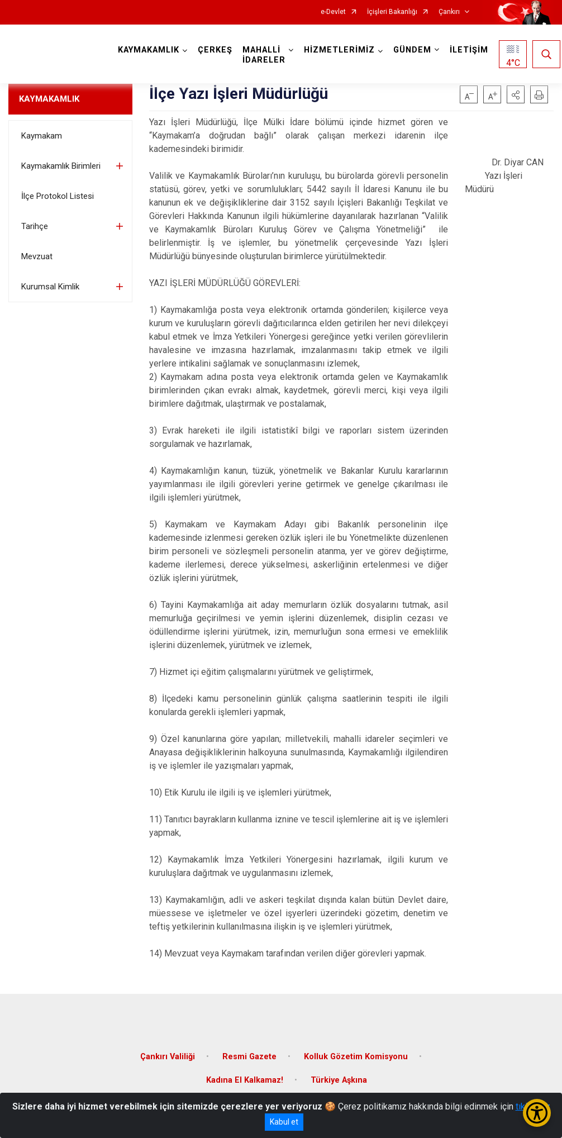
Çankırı (449, 12)
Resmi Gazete (249, 1056)
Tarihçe (34, 226)
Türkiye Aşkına (339, 1080)
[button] (516, 94)
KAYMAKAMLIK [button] (148, 50)
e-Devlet (333, 12)
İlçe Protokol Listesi (57, 196)
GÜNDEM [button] (412, 50)
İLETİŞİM (469, 50)
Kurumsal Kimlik (50, 287)
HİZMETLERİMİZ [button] (339, 50)
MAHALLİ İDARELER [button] (263, 55)
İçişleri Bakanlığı (392, 12)
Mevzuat (37, 256)
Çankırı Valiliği (167, 1056)
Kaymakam (41, 136)
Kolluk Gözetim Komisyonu (356, 1056)
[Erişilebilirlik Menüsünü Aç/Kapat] (537, 1113)
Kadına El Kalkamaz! (244, 1080)
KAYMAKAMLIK (49, 99)
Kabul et (284, 1121)
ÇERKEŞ (215, 50)
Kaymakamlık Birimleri (61, 166)
